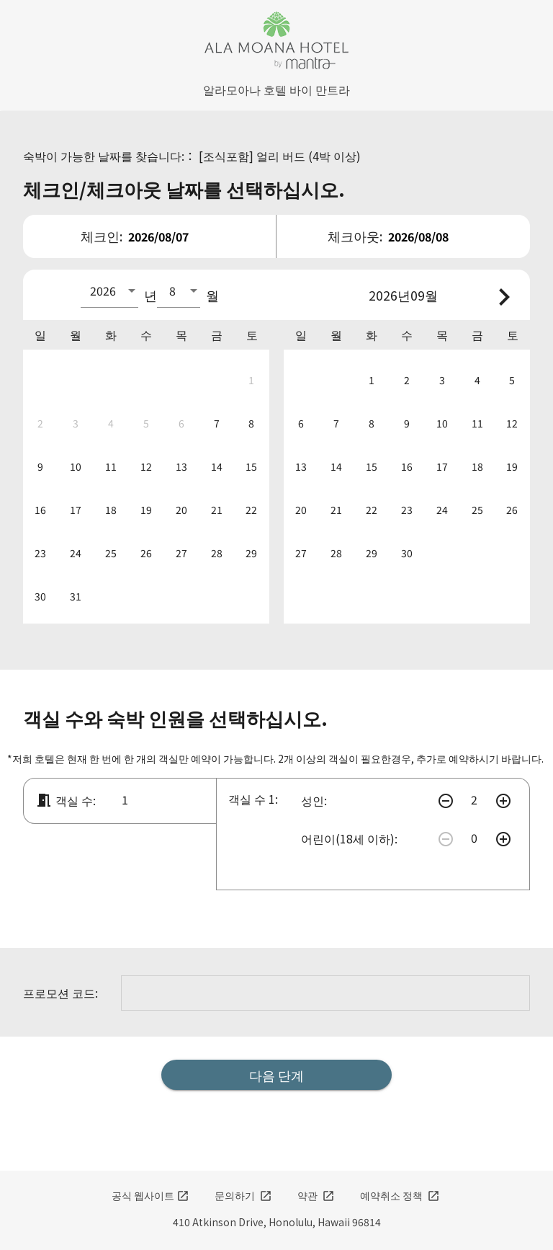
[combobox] (109, 290)
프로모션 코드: (60, 992)
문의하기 (243, 1195)
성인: (314, 800)
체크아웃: (355, 235)
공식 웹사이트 (150, 1195)
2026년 (389, 294)
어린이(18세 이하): (349, 838)
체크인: (101, 235)
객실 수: (65, 800)
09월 (424, 294)
